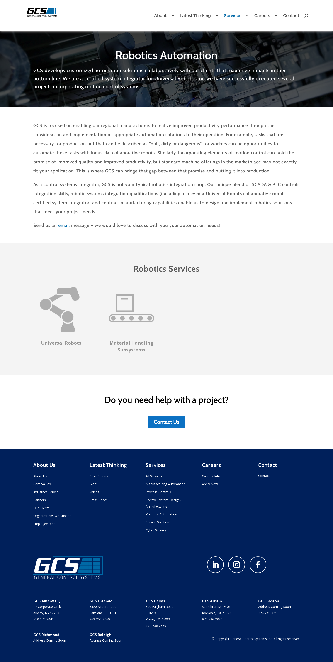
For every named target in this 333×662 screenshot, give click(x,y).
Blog (93, 484)
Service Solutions (158, 522)
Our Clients (41, 508)
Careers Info (211, 476)
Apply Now (210, 484)
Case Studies (99, 476)
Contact (291, 16)
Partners (39, 500)
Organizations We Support (52, 516)
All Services (154, 476)
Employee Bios (44, 524)
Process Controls (158, 492)
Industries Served (45, 492)
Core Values (42, 484)
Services (232, 16)
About (160, 16)
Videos (94, 492)
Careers (262, 16)
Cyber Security (156, 530)
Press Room (99, 500)
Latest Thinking (195, 16)
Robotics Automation (161, 514)
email (64, 225)
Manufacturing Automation (165, 484)
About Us (40, 476)
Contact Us (166, 422)
